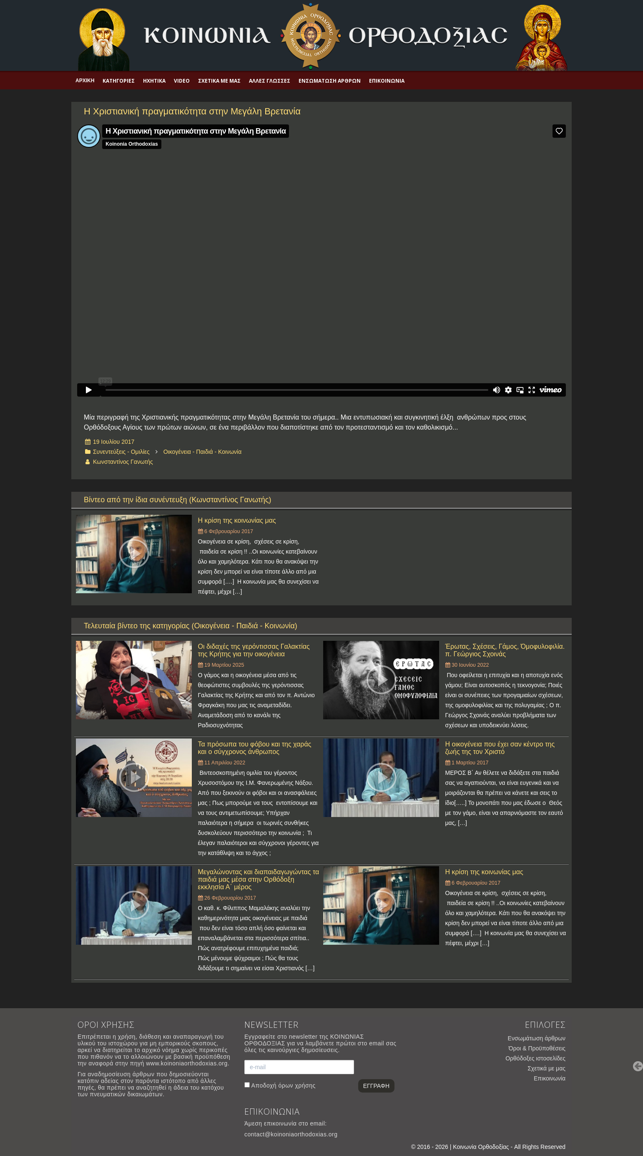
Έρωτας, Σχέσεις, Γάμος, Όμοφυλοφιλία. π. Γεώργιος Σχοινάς (505, 650)
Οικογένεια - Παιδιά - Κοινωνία (202, 451)
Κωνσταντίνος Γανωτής (123, 461)
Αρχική (84, 80)
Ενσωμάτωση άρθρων (330, 80)
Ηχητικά (154, 80)
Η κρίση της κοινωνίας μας (237, 520)
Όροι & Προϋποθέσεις (537, 1048)
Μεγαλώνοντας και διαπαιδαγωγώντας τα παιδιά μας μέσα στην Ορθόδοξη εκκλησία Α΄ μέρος (258, 879)
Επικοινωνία (386, 80)
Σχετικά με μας (219, 80)
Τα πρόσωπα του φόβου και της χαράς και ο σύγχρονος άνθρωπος (254, 748)
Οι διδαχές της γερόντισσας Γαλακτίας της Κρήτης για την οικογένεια (254, 650)
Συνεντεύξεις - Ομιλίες (121, 451)
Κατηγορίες (119, 80)
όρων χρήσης (296, 1085)
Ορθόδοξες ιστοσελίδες (535, 1058)
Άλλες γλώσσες (269, 80)
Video (182, 80)
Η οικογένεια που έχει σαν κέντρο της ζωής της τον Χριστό (500, 748)
